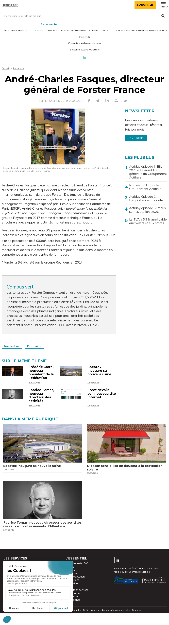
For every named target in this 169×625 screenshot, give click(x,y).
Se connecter (49, 24)
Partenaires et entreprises (144, 30)
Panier (84, 37)
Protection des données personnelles (109, 621)
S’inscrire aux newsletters (84, 49)
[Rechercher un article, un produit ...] (84, 16)
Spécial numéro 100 (11, 30)
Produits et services (124, 30)
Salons (105, 30)
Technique (52, 30)
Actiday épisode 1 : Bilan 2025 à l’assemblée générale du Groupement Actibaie (148, 172)
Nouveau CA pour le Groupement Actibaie (145, 187)
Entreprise (38, 30)
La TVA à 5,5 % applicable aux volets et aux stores (148, 221)
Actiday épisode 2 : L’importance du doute (146, 198)
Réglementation (68, 30)
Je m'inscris (136, 138)
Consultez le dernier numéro (84, 43)
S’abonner (143, 4)
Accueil (6, 68)
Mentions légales (73, 621)
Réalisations (80, 30)
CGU (86, 621)
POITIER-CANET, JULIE (51, 101)
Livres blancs (161, 30)
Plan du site (56, 621)
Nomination (13, 346)
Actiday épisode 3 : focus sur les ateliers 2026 (147, 210)
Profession (93, 30)
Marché (23, 30)
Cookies (135, 621)
